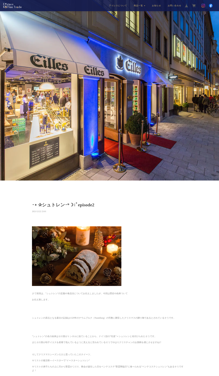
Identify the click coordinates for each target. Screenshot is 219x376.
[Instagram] (203, 5)
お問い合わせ (174, 5)
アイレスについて (118, 5)
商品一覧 (138, 5)
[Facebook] (210, 5)
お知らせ (156, 5)
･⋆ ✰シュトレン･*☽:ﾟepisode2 (63, 204)
